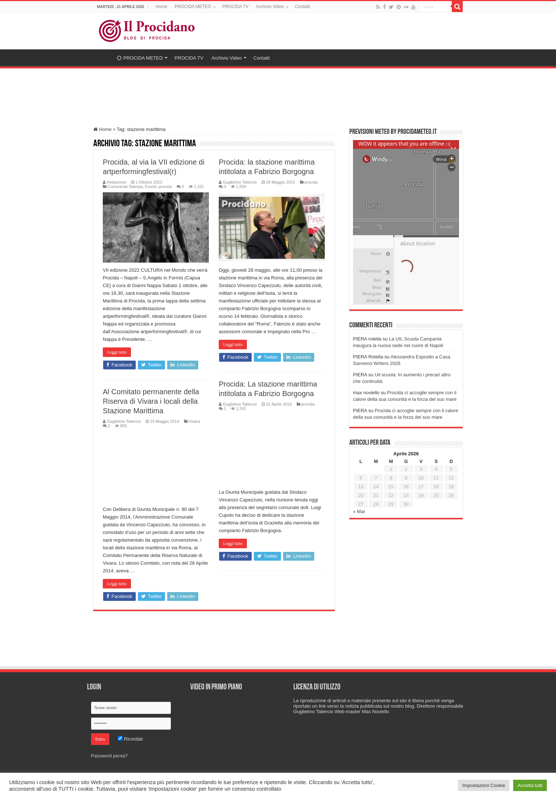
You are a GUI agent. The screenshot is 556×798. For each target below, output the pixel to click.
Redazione (116, 182)
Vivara (194, 421)
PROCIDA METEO (192, 6)
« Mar (359, 511)
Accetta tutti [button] (530, 785)
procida (165, 186)
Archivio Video (270, 6)
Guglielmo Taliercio (240, 182)
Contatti (302, 6)
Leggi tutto (117, 352)
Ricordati (130, 739)
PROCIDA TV (235, 6)
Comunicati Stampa (125, 186)
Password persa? (109, 756)
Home (161, 6)
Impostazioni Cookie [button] (483, 785)
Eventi (151, 186)
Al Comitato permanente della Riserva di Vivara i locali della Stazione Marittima (151, 401)
